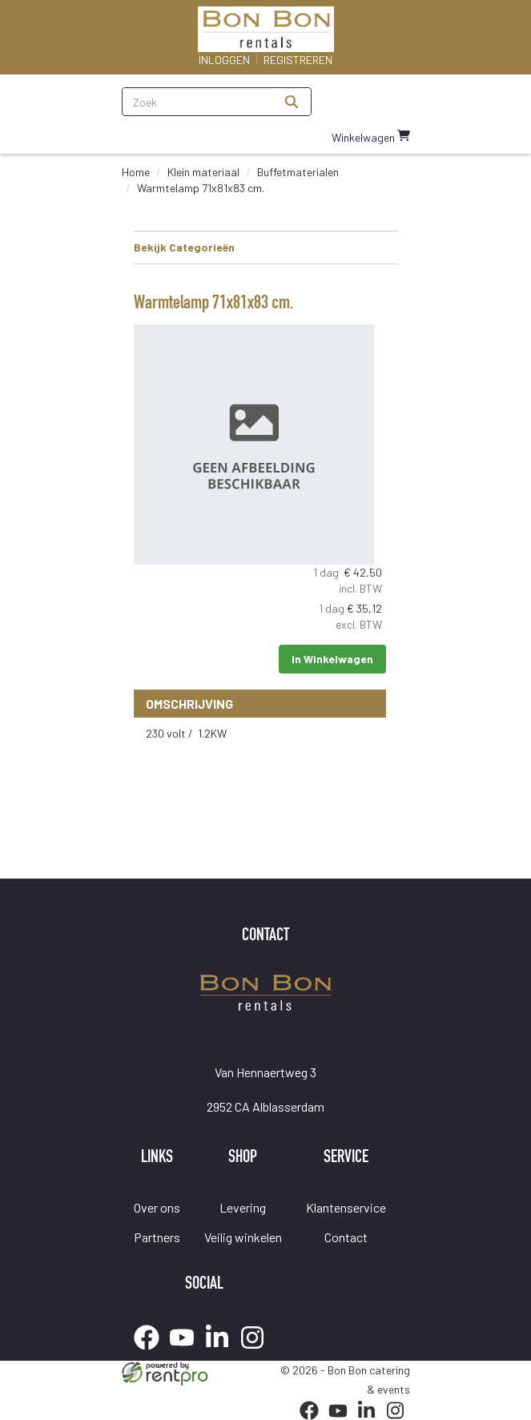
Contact (346, 1237)
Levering (242, 1207)
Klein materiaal (203, 172)
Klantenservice (346, 1207)
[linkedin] (221, 1352)
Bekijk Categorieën (266, 246)
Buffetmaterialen (298, 172)
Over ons (157, 1207)
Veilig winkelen (243, 1237)
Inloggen (224, 59)
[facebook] (151, 1352)
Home (136, 172)
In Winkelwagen (332, 659)
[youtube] (186, 1352)
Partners (157, 1237)
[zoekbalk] (197, 101)
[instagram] (257, 1352)
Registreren (297, 59)
